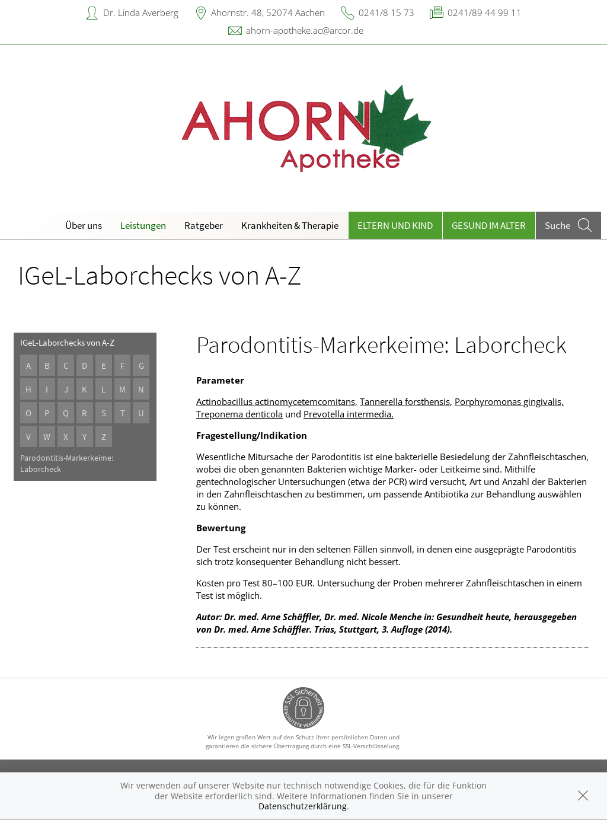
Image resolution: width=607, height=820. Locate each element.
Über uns (83, 225)
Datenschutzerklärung (302, 806)
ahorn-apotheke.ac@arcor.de (304, 30)
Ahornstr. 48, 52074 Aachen (268, 12)
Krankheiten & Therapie (289, 225)
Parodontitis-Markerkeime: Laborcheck (66, 463)
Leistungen (143, 225)
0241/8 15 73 (386, 12)
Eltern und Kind (395, 225)
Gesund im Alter (489, 225)
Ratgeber (203, 225)
